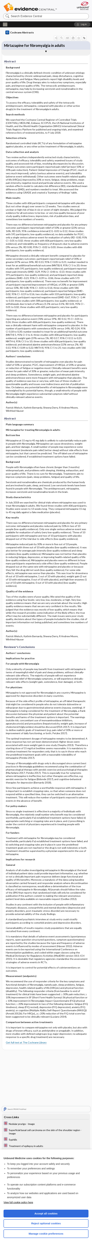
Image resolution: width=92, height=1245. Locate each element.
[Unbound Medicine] (82, 5)
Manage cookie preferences (46, 1233)
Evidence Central (31, 7)
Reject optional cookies (46, 1223)
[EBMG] (46, 1123)
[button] (82, 24)
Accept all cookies (46, 1213)
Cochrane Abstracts (19, 32)
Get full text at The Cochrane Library (26, 1042)
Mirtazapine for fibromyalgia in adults (34, 45)
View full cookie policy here (18, 1202)
